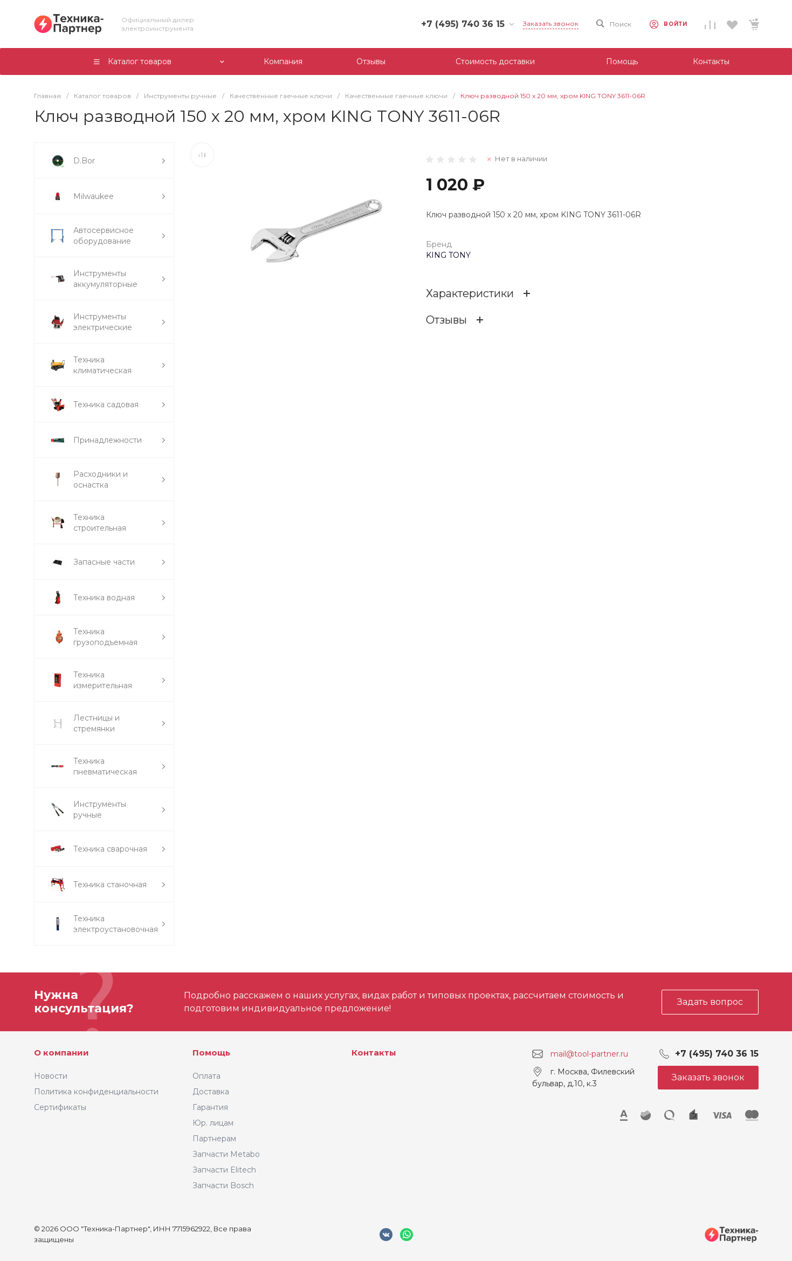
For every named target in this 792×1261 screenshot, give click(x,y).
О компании (61, 1052)
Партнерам (214, 1138)
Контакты (374, 1052)
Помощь (211, 1052)
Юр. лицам (212, 1123)
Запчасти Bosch (223, 1185)
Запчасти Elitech (224, 1170)
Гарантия (210, 1107)
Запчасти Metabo (226, 1154)
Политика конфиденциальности (96, 1091)
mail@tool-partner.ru (589, 1054)
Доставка (210, 1091)
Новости (50, 1076)
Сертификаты (60, 1107)
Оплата (206, 1076)
